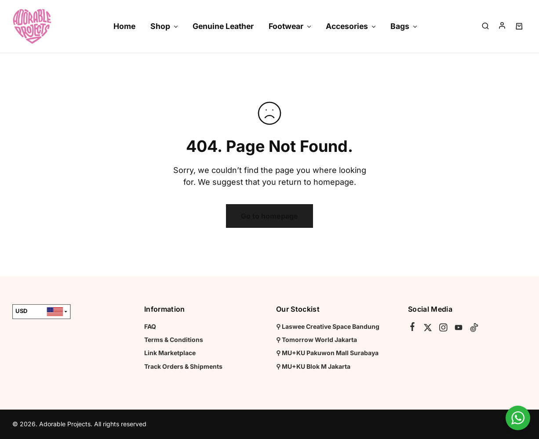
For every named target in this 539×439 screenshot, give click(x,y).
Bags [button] (404, 26)
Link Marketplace (170, 352)
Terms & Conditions (173, 339)
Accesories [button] (351, 26)
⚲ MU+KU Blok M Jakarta (313, 366)
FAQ (150, 326)
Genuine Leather (223, 26)
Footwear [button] (290, 26)
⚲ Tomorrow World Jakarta (316, 339)
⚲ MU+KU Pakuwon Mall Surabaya (327, 352)
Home (124, 26)
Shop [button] (164, 26)
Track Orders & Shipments (183, 366)
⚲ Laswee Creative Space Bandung (327, 326)
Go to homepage (269, 216)
